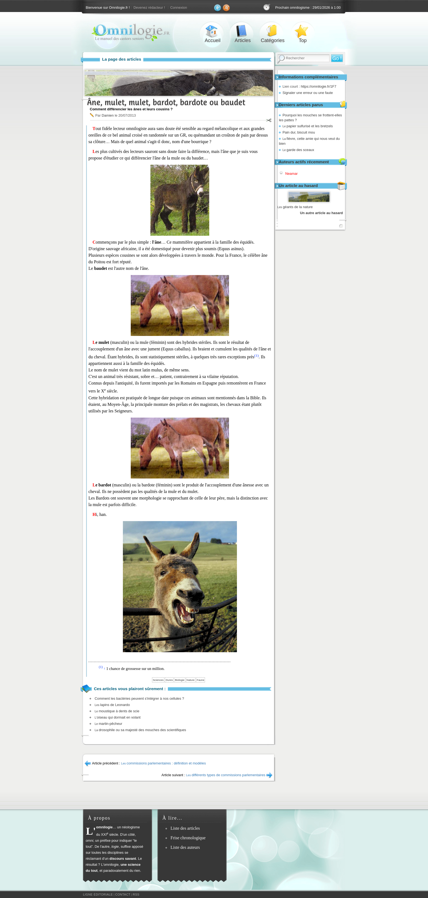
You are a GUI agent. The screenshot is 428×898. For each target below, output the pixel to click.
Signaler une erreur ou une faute (308, 93)
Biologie (180, 679)
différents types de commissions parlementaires (225, 775)
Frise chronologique (188, 837)
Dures (169, 679)
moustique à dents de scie (117, 711)
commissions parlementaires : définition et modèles (163, 763)
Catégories (272, 31)
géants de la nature (295, 207)
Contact (122, 894)
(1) (256, 355)
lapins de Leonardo (112, 705)
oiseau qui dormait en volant (118, 717)
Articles (242, 31)
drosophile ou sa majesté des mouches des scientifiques (140, 730)
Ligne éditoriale (98, 894)
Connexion (178, 7)
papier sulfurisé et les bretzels (308, 126)
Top (302, 31)
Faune (200, 679)
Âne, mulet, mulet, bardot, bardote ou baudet (166, 102)
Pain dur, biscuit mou (299, 132)
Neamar (291, 174)
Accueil (212, 31)
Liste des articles (185, 828)
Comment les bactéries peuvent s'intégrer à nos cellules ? (139, 698)
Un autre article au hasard (321, 213)
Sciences (158, 679)
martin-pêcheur (108, 724)
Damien (108, 115)
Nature (191, 679)
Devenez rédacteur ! (149, 7)
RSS (136, 894)
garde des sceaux (298, 150)
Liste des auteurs (185, 847)
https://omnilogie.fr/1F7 (318, 86)
